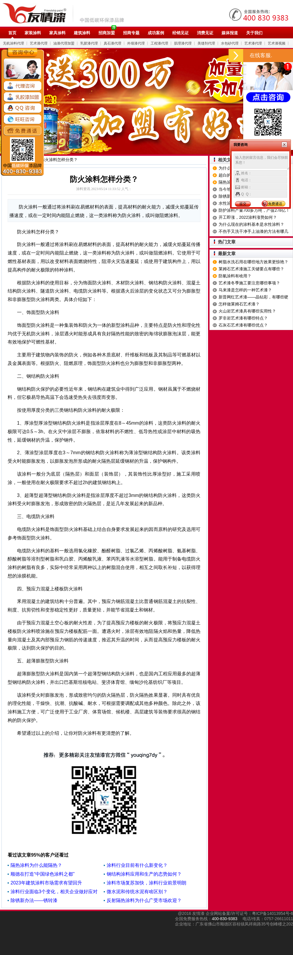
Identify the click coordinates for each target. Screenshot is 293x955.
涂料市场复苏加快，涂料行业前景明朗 (146, 882)
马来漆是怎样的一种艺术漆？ (245, 290)
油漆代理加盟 (63, 43)
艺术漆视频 (276, 43)
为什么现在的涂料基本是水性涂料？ (251, 224)
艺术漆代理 (38, 43)
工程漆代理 (159, 43)
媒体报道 (230, 32)
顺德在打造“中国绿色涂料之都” (43, 874)
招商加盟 (106, 32)
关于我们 (254, 32)
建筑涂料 (82, 32)
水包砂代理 (230, 43)
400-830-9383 (224, 918)
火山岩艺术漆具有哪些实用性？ (247, 311)
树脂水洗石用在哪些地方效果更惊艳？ (253, 261)
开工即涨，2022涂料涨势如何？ (248, 217)
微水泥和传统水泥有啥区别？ (137, 891)
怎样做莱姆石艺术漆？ (239, 304)
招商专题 (131, 32)
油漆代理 (66, 13)
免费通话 (275, 204)
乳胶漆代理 (89, 43)
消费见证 (205, 32)
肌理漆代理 (183, 43)
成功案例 (156, 32)
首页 (12, 32)
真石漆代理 (112, 43)
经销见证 (180, 32)
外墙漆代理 (136, 43)
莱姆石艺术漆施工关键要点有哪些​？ (251, 268)
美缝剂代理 (206, 43)
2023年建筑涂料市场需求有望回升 (46, 882)
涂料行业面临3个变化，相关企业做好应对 (54, 891)
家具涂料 (57, 32)
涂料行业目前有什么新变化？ (137, 865)
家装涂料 (33, 32)
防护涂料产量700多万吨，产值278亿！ (254, 210)
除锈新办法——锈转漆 (34, 900)
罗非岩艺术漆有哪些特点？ (243, 318)
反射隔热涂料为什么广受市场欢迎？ (144, 900)
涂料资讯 (83, 189)
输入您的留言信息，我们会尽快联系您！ (261, 162)
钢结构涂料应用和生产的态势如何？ (144, 874)
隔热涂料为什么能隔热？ (36, 865)
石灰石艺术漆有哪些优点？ (243, 325)
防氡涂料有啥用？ (235, 276)
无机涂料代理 (13, 43)
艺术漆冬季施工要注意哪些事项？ (249, 283)
